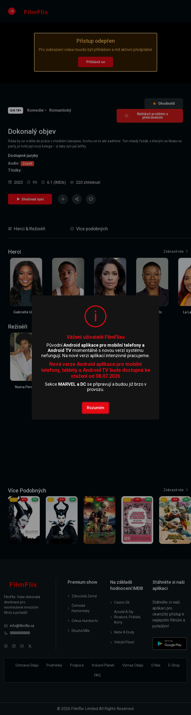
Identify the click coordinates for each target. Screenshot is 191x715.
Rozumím (95, 407)
